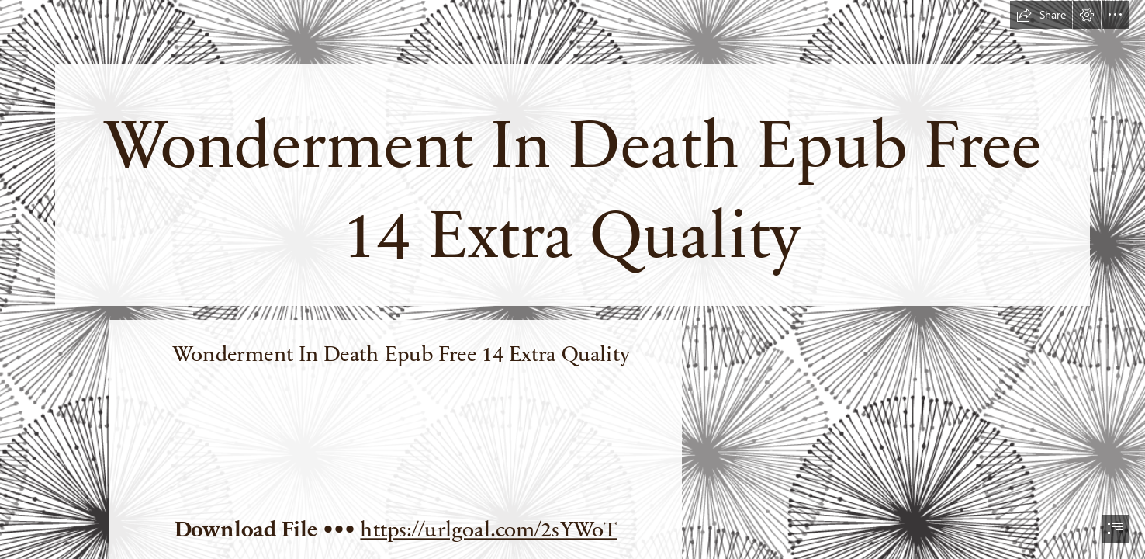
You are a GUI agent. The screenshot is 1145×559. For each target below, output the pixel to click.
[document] (572, 279)
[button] (1041, 15)
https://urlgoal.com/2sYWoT (488, 527)
